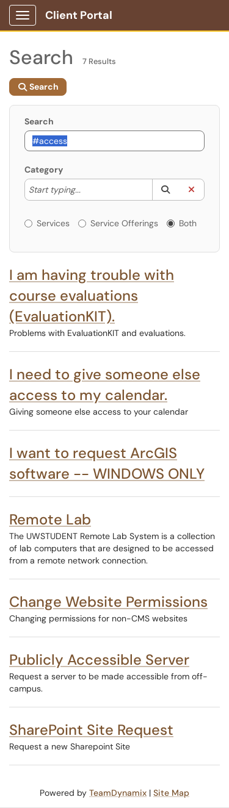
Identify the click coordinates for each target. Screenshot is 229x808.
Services (47, 223)
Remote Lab (50, 519)
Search (39, 121)
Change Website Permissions (108, 601)
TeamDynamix (118, 792)
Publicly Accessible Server (99, 659)
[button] (165, 189)
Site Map (171, 792)
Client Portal (78, 15)
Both (182, 223)
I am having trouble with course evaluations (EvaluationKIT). (91, 295)
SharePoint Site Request (91, 729)
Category (43, 169)
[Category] (87, 189)
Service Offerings (118, 223)
